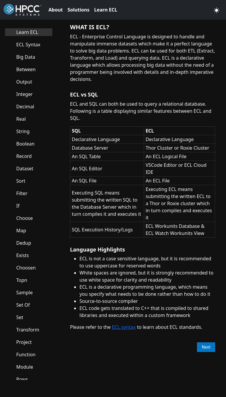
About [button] (55, 9)
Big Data (25, 57)
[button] (216, 9)
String (23, 131)
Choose (24, 218)
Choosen (26, 267)
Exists (22, 255)
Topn (21, 280)
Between (26, 69)
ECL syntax (124, 327)
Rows (22, 379)
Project (24, 342)
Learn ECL (27, 32)
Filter (21, 193)
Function (25, 354)
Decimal (25, 106)
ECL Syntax (28, 44)
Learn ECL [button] (105, 9)
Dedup (23, 243)
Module (24, 367)
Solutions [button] (79, 9)
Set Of (23, 305)
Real (21, 119)
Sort (20, 181)
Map (21, 230)
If (17, 205)
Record (24, 156)
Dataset (24, 168)
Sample (24, 292)
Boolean (25, 143)
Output (24, 82)
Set (19, 317)
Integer (24, 94)
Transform (27, 329)
